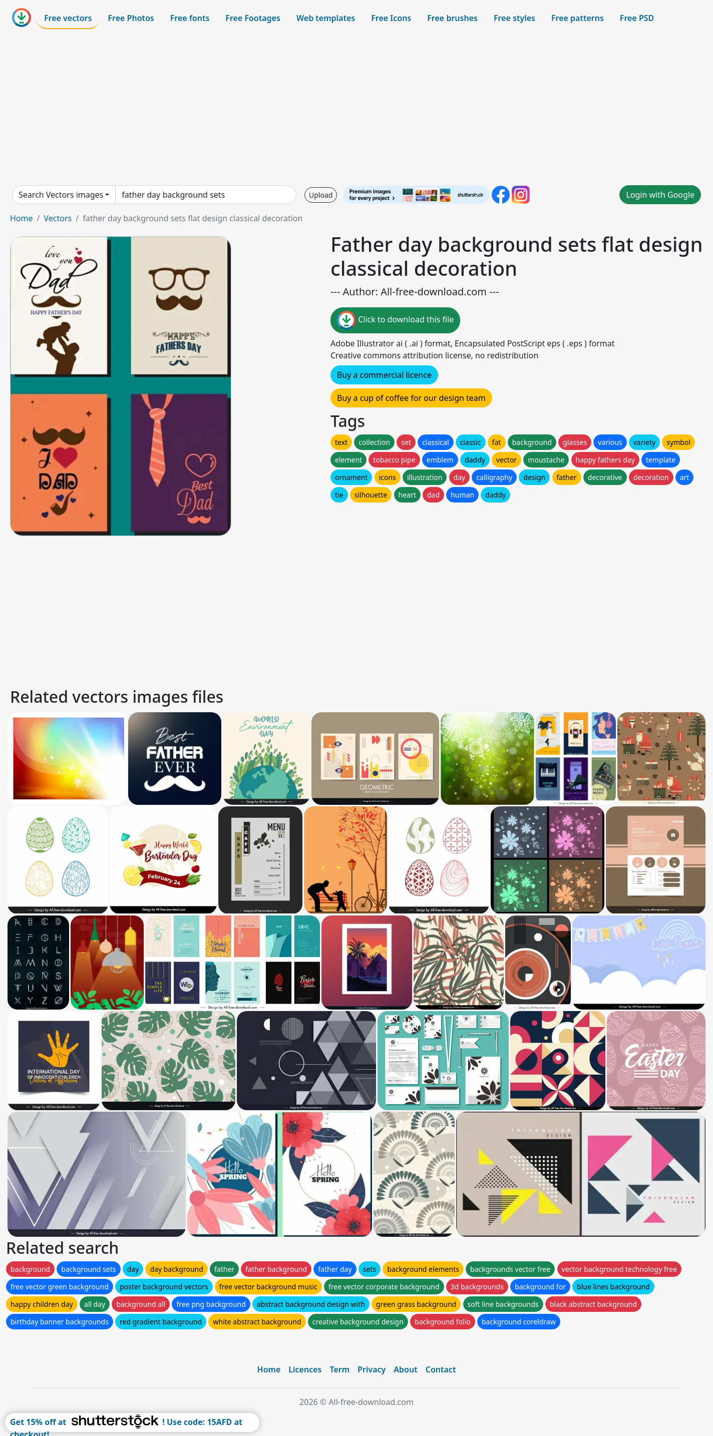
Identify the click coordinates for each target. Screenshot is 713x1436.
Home (21, 218)
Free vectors (68, 18)
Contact (441, 1369)
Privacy (372, 1369)
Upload (320, 195)
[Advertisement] (356, 107)
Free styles (514, 18)
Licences (304, 1369)
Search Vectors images (61, 194)
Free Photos (131, 18)
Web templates (325, 18)
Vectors (58, 218)
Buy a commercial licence (384, 374)
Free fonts (190, 18)
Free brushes (452, 18)
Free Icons (391, 18)
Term (339, 1369)
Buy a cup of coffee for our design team (411, 397)
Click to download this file (395, 320)
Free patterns (577, 18)
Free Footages (252, 18)
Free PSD (637, 18)
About (405, 1369)
